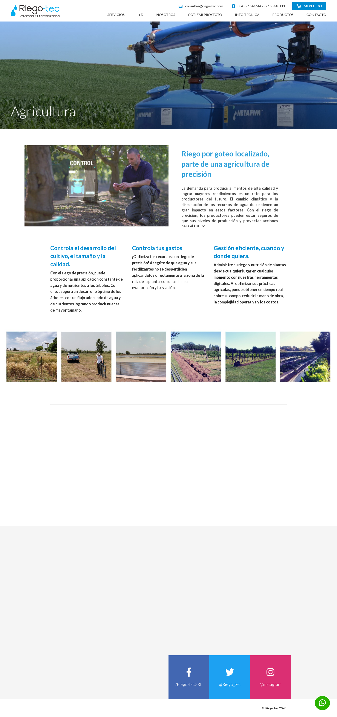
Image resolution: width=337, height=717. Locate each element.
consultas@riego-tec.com (201, 6)
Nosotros (165, 14)
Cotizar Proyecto (205, 14)
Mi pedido (309, 6)
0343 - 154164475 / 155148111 (258, 6)
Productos (283, 14)
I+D (140, 14)
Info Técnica (247, 14)
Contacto (316, 14)
